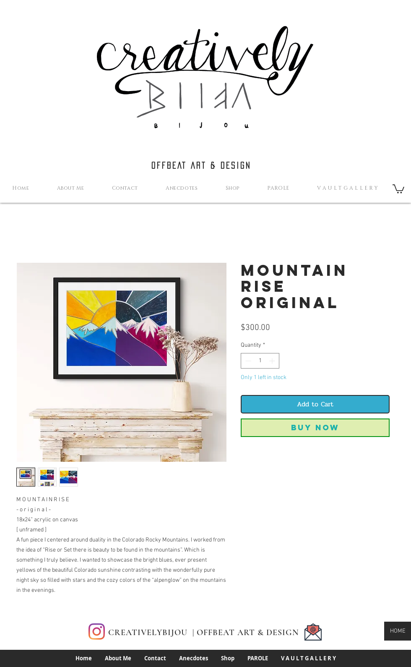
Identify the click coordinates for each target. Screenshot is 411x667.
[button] (398, 188)
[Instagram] (96, 631)
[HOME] (397, 631)
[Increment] (273, 360)
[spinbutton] (260, 360)
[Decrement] (247, 360)
